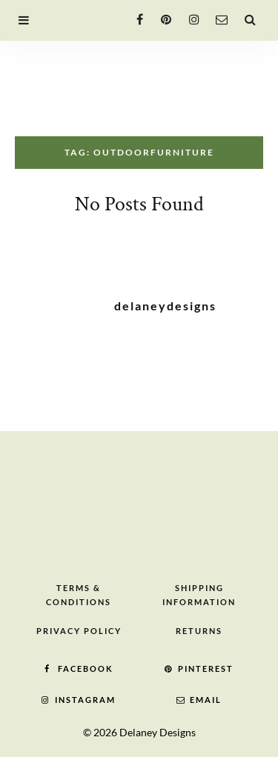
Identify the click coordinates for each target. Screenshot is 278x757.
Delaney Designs (157, 732)
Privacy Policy (79, 631)
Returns (199, 631)
